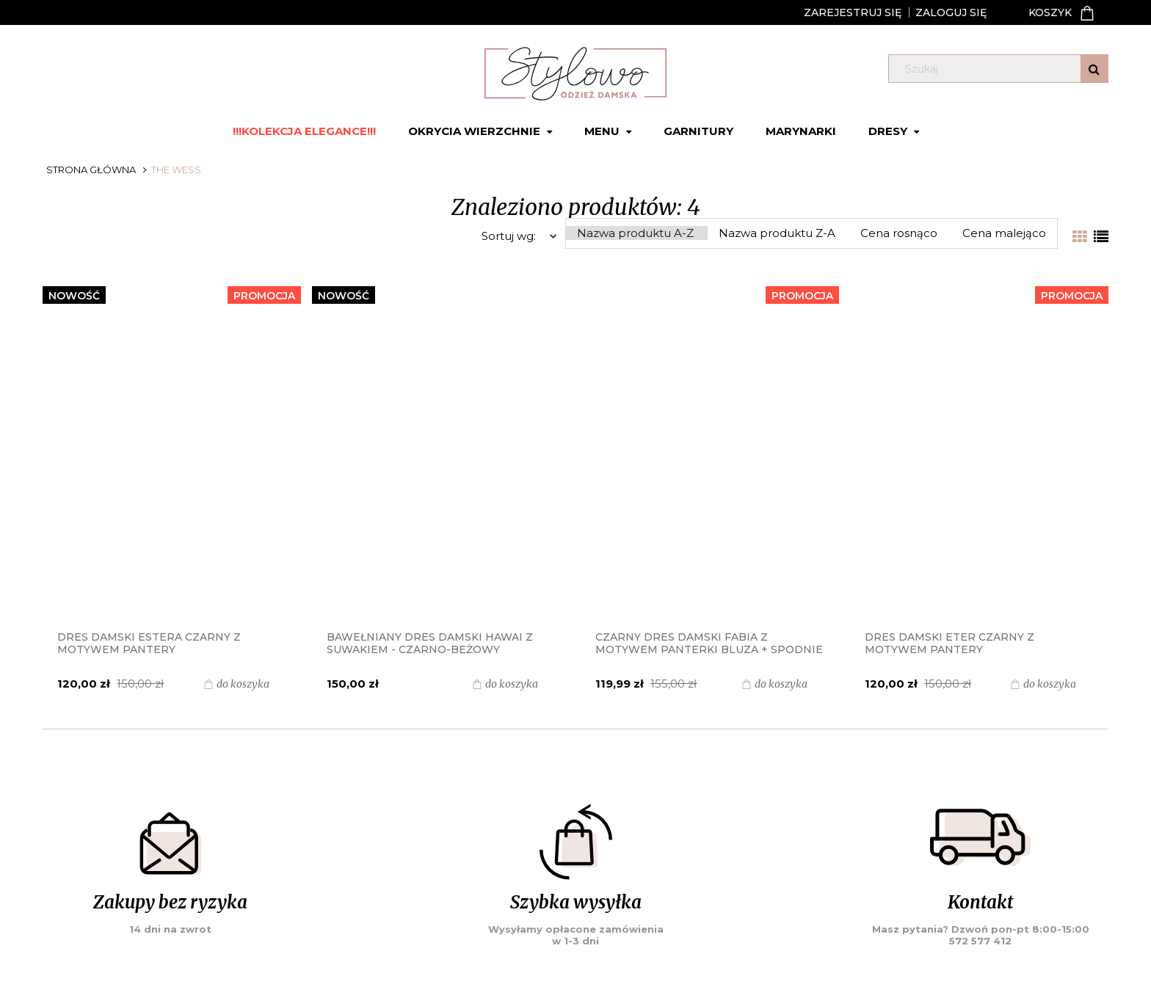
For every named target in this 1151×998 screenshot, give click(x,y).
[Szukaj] (1094, 68)
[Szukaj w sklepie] (1001, 69)
